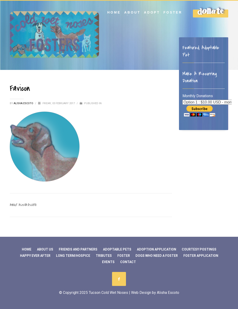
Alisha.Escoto (24, 103)
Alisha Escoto (168, 292)
